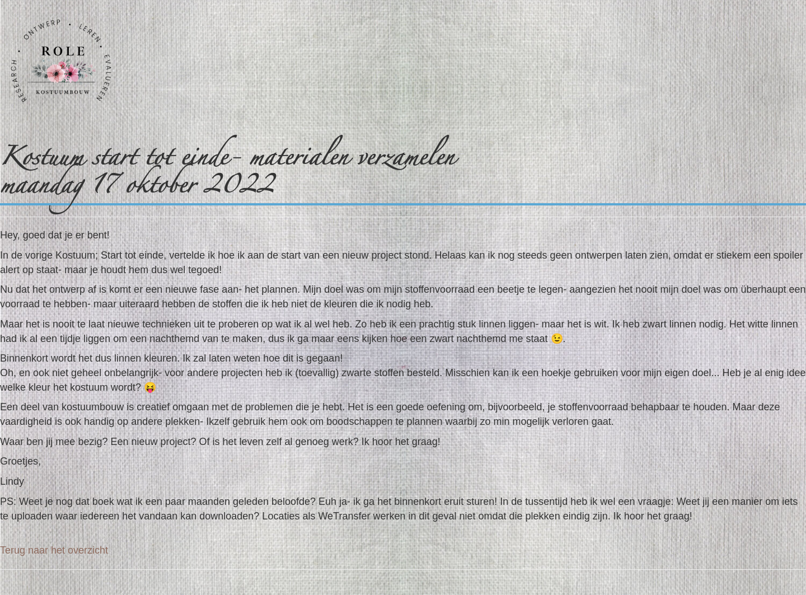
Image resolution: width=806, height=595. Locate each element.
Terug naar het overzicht (54, 550)
